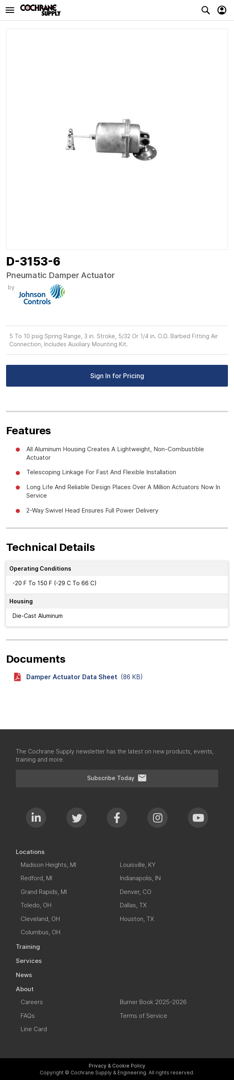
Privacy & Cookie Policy (117, 1066)
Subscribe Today (117, 778)
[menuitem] (117, 852)
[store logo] (42, 10)
